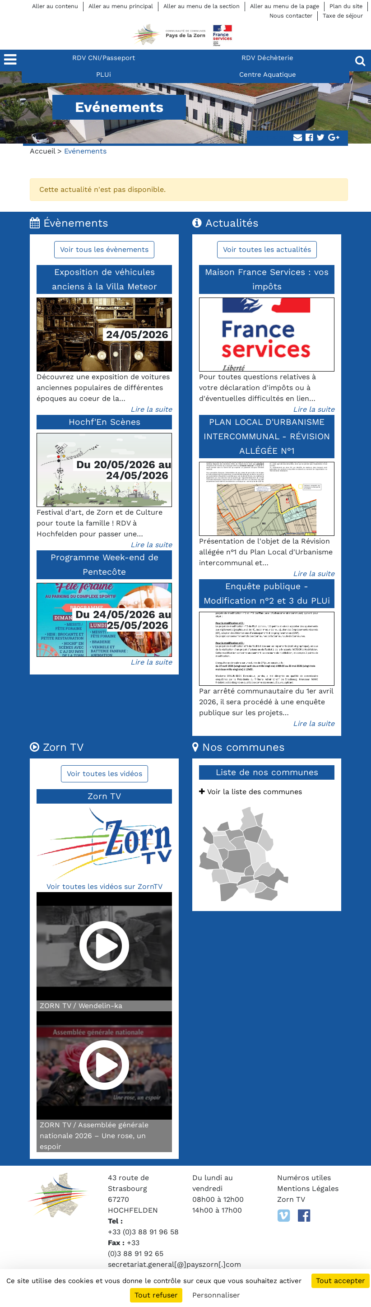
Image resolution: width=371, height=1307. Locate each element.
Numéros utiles (304, 1177)
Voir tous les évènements (104, 249)
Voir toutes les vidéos (104, 773)
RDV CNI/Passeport (103, 58)
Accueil (42, 151)
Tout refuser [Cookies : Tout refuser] (156, 1295)
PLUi (103, 74)
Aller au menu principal (120, 6)
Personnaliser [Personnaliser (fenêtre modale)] (216, 1295)
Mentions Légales (308, 1188)
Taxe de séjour (343, 15)
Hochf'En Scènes (104, 422)
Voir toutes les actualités (267, 249)
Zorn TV (291, 1199)
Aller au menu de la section (201, 6)
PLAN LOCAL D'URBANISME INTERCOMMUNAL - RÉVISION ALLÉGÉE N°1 (267, 436)
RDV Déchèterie (267, 58)
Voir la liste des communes (250, 791)
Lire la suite (151, 409)
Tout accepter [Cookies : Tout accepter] (340, 1280)
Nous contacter (290, 15)
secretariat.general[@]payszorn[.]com (174, 1264)
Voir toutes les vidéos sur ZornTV (104, 886)
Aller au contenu (55, 6)
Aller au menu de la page (284, 6)
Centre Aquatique (267, 74)
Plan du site (345, 6)
